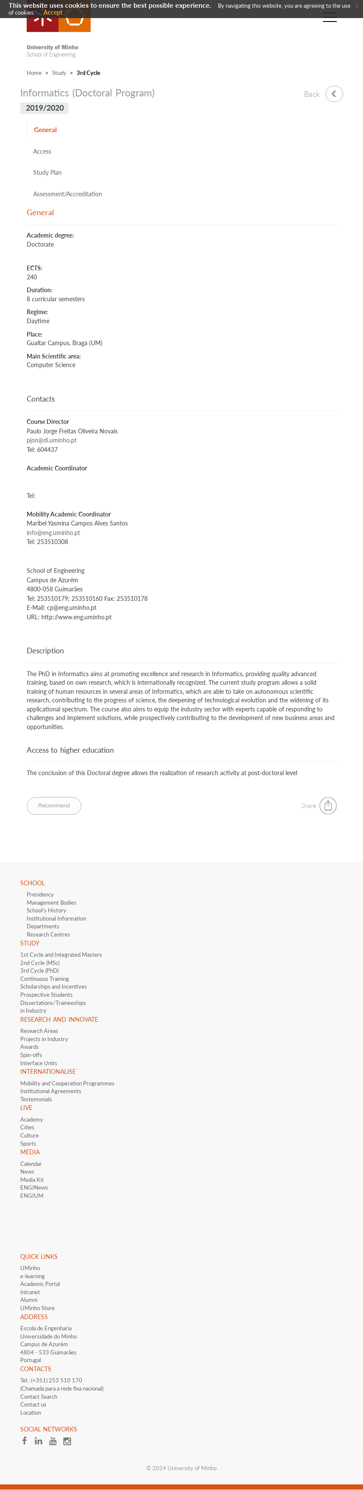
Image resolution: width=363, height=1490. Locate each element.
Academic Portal (40, 1283)
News (27, 1171)
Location (30, 1412)
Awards (29, 1046)
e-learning (32, 1276)
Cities (27, 1127)
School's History (46, 910)
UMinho (30, 1267)
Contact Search (38, 1396)
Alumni (28, 1299)
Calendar (31, 1163)
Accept (52, 12)
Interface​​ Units (38, 1063)
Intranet (30, 1292)
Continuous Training (44, 978)
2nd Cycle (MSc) (39, 962)
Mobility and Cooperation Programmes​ (67, 1083)
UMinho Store (37, 1308)
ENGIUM (31, 1195)
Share (308, 805)
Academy (31, 1119)
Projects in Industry (44, 1039)
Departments (43, 926)
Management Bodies (52, 902)
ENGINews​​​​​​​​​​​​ (34, 1187)
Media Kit (32, 1179)
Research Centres (48, 934)
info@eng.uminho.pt (53, 532)
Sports (28, 1143)
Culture (29, 1135)
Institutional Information (56, 918)
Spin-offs (31, 1054)
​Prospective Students (46, 994)
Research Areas (39, 1030)
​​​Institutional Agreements (50, 1091)
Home (34, 72)
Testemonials (36, 1099)
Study (59, 72)
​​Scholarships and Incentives (53, 986)
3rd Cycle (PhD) (39, 970)
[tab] (182, 130)
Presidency (40, 894)
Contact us (33, 1404)
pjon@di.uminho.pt (52, 440)
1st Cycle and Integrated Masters (61, 954)
